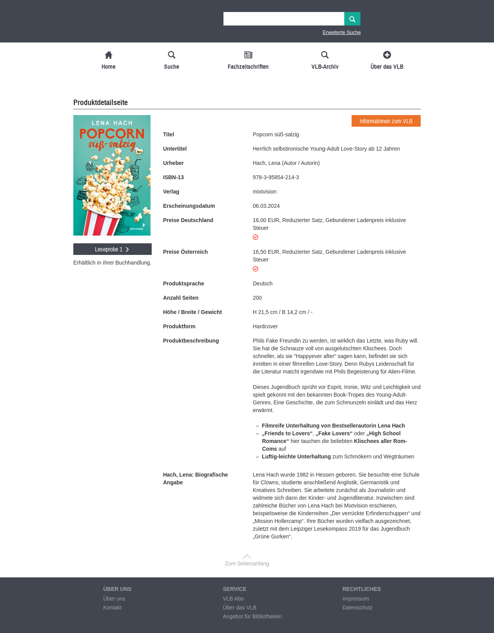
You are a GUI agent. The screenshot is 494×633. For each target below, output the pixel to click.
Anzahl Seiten (181, 298)
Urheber (173, 163)
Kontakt (112, 607)
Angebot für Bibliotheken (252, 616)
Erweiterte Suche (342, 32)
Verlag (171, 191)
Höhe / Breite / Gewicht (192, 312)
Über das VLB (239, 607)
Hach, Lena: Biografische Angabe (195, 478)
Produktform (179, 326)
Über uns (114, 599)
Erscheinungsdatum (189, 206)
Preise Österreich (185, 252)
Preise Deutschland (188, 220)
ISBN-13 (173, 177)
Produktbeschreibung (191, 341)
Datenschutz (357, 607)
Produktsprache (184, 283)
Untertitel (175, 149)
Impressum (355, 599)
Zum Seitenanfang (247, 563)
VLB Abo (233, 599)
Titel (168, 134)
